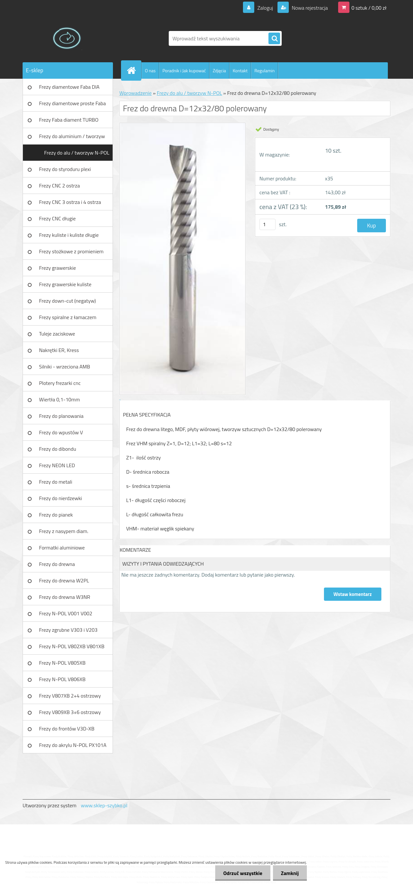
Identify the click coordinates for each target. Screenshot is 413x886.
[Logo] (67, 38)
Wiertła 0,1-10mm (59, 399)
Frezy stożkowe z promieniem (71, 251)
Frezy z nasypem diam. (63, 531)
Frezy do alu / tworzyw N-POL (76, 152)
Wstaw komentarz (353, 594)
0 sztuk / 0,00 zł (369, 8)
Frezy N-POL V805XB (62, 663)
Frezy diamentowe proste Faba (72, 103)
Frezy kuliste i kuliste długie (69, 235)
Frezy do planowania (61, 416)
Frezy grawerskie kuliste (65, 284)
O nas (150, 70)
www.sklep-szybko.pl (104, 805)
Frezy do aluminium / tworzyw (72, 136)
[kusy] (267, 224)
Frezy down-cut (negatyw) (67, 301)
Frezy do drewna (57, 564)
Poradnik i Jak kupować (184, 70)
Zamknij (289, 873)
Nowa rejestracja (309, 8)
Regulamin (264, 70)
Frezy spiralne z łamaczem (67, 317)
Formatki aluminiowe (62, 547)
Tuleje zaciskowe (57, 333)
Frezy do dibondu (57, 449)
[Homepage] (133, 70)
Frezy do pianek (56, 515)
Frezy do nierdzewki (60, 498)
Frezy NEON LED (57, 465)
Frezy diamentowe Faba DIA (69, 87)
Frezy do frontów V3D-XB (67, 728)
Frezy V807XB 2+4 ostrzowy (70, 696)
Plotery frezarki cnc (60, 383)
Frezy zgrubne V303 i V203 (68, 630)
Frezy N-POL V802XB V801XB (72, 646)
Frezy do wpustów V (61, 432)
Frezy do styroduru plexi (65, 169)
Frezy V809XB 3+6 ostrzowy (70, 712)
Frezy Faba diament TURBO (68, 120)
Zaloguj (265, 8)
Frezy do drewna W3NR (64, 597)
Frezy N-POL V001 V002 (65, 613)
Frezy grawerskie (57, 268)
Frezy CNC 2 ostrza (59, 185)
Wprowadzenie (135, 93)
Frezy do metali (55, 482)
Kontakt (240, 70)
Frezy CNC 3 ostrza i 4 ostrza (70, 202)
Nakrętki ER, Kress (59, 350)
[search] (274, 39)
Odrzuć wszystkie (242, 873)
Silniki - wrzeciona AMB (64, 366)
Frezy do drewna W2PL (64, 580)
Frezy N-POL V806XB (62, 679)
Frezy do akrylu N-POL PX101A (72, 745)
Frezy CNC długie (57, 218)
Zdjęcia (219, 70)
